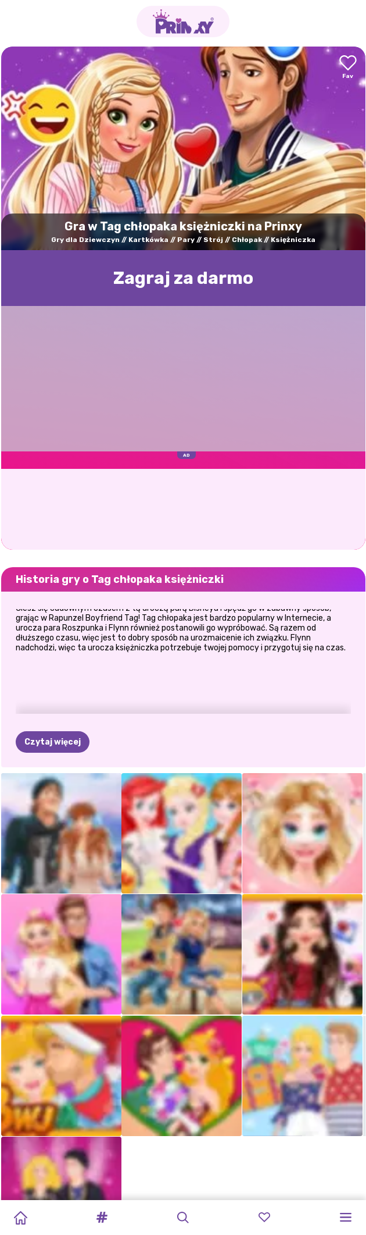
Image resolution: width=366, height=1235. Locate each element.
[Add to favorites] (348, 67)
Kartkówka (148, 240)
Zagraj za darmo (183, 278)
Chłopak (247, 240)
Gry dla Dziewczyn (85, 240)
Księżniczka (293, 240)
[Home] (20, 1217)
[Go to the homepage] (183, 21)
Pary (186, 240)
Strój (213, 240)
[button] (101, 1217)
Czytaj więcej (52, 742)
